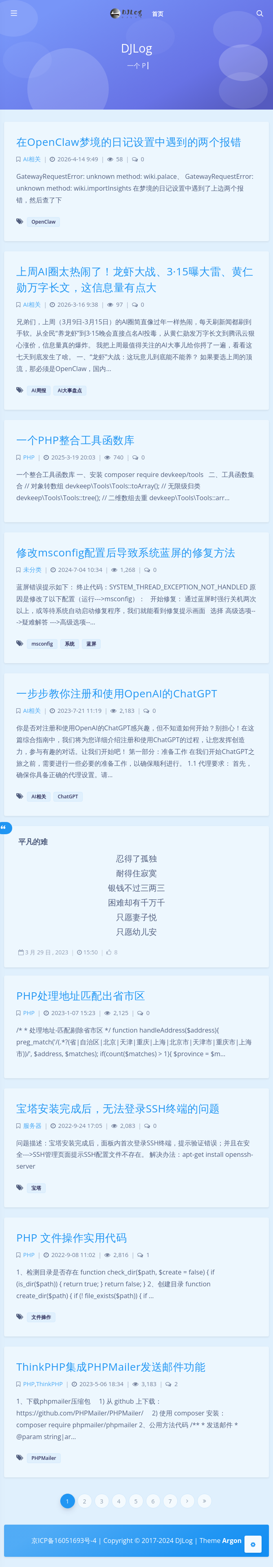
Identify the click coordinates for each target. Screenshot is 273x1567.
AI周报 (38, 390)
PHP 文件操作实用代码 (71, 1237)
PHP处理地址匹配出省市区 (80, 995)
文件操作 (41, 1317)
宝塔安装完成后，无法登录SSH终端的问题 (118, 1108)
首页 (157, 14)
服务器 (32, 1126)
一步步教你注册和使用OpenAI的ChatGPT (116, 693)
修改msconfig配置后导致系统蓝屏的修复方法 (126, 552)
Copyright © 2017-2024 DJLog (148, 1540)
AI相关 (32, 159)
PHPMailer (43, 1458)
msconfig (42, 643)
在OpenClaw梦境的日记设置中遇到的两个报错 (128, 141)
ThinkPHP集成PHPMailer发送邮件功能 (110, 1366)
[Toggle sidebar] (13, 13)
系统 (70, 643)
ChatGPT (68, 796)
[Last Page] (204, 1501)
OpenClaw (43, 221)
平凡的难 (33, 841)
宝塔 (36, 1188)
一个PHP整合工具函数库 (75, 440)
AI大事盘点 (70, 390)
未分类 (32, 570)
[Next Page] (187, 1501)
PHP (29, 457)
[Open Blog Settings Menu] (253, 1544)
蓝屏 (91, 643)
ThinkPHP (49, 1384)
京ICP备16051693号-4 (64, 1540)
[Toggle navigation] (259, 13)
